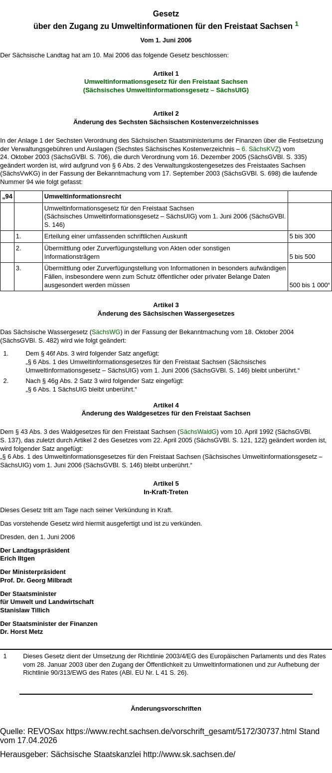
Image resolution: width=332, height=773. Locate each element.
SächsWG (106, 332)
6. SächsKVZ (260, 149)
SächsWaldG (197, 431)
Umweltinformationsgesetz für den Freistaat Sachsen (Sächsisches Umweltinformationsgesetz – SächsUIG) (166, 86)
